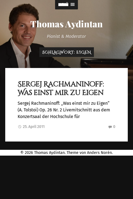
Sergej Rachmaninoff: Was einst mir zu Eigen (61, 89)
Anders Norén (99, 152)
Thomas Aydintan (66, 24)
